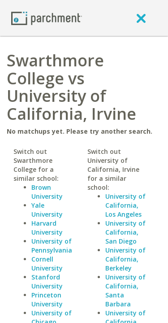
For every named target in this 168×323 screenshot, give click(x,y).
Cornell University (47, 263)
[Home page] (46, 17)
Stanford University (47, 281)
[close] (141, 18)
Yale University (47, 209)
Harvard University (47, 227)
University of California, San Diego (125, 232)
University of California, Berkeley (125, 259)
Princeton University (47, 299)
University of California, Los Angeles (125, 205)
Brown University (47, 192)
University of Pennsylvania (51, 245)
